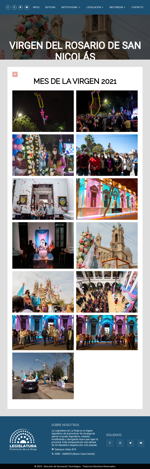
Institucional (71, 7)
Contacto (137, 7)
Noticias (50, 7)
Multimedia (118, 7)
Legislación (95, 7)
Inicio (36, 7)
